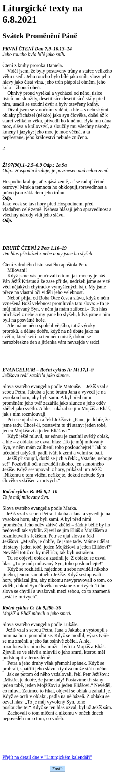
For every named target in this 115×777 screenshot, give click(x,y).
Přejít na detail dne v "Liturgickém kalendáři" (47, 757)
